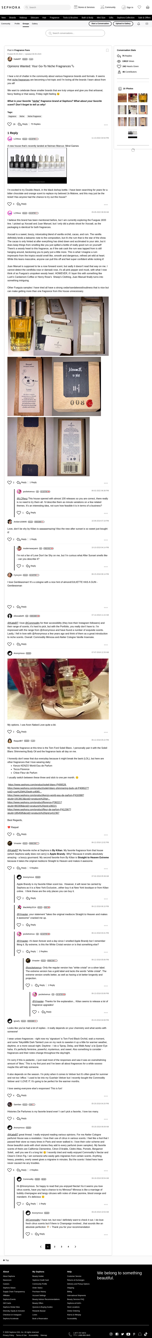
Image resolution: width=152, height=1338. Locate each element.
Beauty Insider (38, 1276)
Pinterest (134, 1334)
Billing (69, 1292)
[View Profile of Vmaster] (21, 843)
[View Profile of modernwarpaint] (32, 548)
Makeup (23, 17)
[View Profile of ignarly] (20, 1021)
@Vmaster (22, 914)
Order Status (37, 1288)
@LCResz (22, 498)
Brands (12, 17)
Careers (6, 1284)
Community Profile (39, 1284)
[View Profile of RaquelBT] (21, 741)
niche (36, 101)
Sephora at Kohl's (74, 1303)
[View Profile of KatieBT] (21, 59)
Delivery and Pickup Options (78, 1284)
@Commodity (32, 623)
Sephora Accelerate (11, 1319)
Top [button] (7, 1260)
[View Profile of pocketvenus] (31, 491)
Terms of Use (21, 1335)
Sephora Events (9, 1299)
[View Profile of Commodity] (31, 1179)
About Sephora (9, 1276)
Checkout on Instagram (12, 1315)
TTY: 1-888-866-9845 (81, 1335)
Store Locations (73, 1307)
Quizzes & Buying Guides (42, 1307)
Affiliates (6, 1295)
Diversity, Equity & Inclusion (14, 1311)
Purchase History (39, 1292)
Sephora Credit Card (40, 1280)
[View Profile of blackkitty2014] (32, 907)
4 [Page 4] (68, 1246)
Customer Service (74, 1276)
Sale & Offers (144, 17)
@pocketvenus (33, 967)
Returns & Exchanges (75, 1280)
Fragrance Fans (22, 50)
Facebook (117, 1334)
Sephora (10, 7)
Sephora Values (9, 1288)
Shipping (70, 1288)
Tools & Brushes (70, 17)
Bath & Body (87, 17)
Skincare (35, 17)
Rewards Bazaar (39, 1311)
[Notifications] (139, 23)
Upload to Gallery (123, 24)
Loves (34, 1315)
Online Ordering (73, 1311)
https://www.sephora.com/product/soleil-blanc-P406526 (37, 784)
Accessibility (72, 1319)
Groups (26, 24)
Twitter (122, 1334)
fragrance (12, 116)
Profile (17, 24)
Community (5, 24)
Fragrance (54, 17)
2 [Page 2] (54, 1246)
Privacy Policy (8, 1335)
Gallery (35, 24)
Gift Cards (7, 1303)
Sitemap (43, 1335)
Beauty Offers (37, 1303)
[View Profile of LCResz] (20, 139)
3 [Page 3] (61, 1246)
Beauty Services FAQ (75, 1299)
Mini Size (101, 17)
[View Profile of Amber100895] (23, 521)
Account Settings (39, 1295)
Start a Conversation (100, 24)
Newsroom (7, 1280)
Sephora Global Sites (11, 1307)
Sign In (130, 7)
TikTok (146, 1334)
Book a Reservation (40, 1319)
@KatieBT (12, 623)
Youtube (128, 1334)
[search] (47, 7)
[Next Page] (75, 1246)
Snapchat (140, 1334)
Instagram (111, 1334)
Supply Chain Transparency (14, 1292)
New (3, 17)
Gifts (111, 17)
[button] (9, 124)
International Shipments (76, 1295)
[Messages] (147, 23)
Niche (22, 116)
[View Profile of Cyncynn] (21, 575)
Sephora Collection (125, 17)
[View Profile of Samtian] (20, 1104)
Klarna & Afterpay (74, 1315)
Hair (44, 17)
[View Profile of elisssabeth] (21, 616)
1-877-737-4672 (79, 1333)
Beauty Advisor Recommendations (46, 1299)
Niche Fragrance (34, 116)
